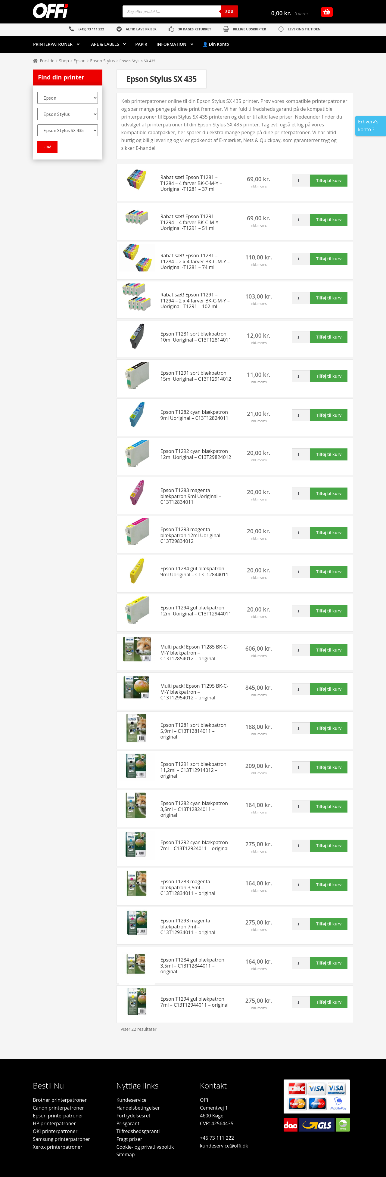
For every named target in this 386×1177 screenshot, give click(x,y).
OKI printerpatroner (55, 1131)
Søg (229, 11)
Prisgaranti (129, 1123)
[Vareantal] (301, 181)
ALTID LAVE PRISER (141, 29)
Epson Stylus (102, 60)
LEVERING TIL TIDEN (304, 29)
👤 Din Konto (216, 44)
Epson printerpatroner (58, 1115)
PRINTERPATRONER (53, 44)
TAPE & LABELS (104, 44)
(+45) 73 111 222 (91, 29)
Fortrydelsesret (134, 1115)
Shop (64, 60)
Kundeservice (132, 1100)
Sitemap (126, 1154)
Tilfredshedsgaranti (138, 1131)
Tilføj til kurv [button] (328, 180)
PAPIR (141, 44)
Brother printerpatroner (60, 1100)
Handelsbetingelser (138, 1107)
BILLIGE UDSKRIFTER (249, 29)
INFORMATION (171, 44)
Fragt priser (129, 1139)
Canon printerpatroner (58, 1107)
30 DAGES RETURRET (194, 29)
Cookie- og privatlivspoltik (145, 1147)
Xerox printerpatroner (57, 1147)
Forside (47, 60)
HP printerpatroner (54, 1123)
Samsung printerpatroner (61, 1139)
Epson (79, 60)
